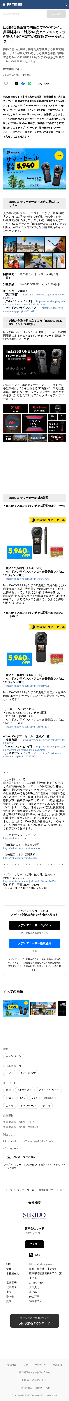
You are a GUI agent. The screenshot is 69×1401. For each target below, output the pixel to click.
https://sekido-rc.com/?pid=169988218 (27, 726)
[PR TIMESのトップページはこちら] (14, 4)
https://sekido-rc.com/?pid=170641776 (27, 578)
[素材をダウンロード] (40, 83)
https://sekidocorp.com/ (41, 1264)
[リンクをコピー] (46, 83)
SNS (22, 1098)
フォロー (34, 1244)
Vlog (34, 1098)
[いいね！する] (6, 83)
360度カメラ (25, 1090)
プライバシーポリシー (35, 1364)
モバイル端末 (28, 1073)
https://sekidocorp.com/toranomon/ (22, 848)
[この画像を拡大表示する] (16, 1008)
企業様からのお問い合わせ (34, 1380)
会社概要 (11, 1364)
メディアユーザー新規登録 (34, 943)
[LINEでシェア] (30, 83)
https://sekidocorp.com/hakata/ (20, 857)
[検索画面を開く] (65, 4)
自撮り (10, 1098)
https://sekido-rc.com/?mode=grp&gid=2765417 (28, 1141)
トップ (9, 1190)
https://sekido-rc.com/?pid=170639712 (27, 685)
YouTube (48, 1098)
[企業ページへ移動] (34, 1217)
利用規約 (57, 1364)
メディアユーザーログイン (34, 925)
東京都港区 (9, 1122)
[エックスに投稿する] (16, 83)
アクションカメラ (48, 1090)
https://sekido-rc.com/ (15, 838)
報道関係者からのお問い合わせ (34, 1372)
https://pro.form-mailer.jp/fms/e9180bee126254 (29, 881)
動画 (8, 1090)
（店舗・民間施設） (29, 1127)
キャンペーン (13, 1056)
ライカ (46, 1105)
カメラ (10, 1073)
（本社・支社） (26, 1122)
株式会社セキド (47, 1190)
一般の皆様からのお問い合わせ (34, 1387)
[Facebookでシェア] (23, 83)
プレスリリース (25, 1190)
